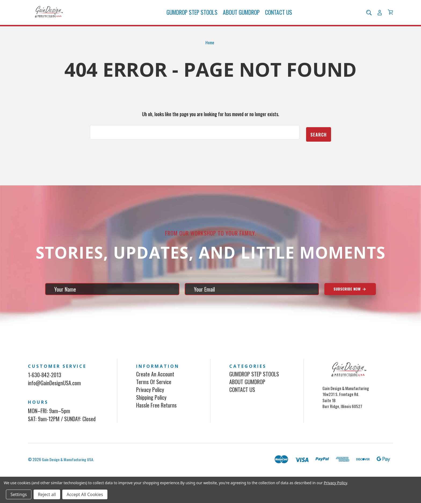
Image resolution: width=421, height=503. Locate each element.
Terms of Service (153, 390)
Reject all (47, 494)
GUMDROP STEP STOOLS (191, 17)
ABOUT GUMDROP (241, 17)
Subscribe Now (349, 297)
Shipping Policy (151, 406)
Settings (18, 494)
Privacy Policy (150, 398)
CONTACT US (278, 17)
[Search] (369, 18)
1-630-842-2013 (44, 383)
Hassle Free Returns (156, 414)
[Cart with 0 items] (390, 17)
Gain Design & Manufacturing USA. (69, 468)
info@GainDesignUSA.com (54, 391)
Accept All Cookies (85, 494)
